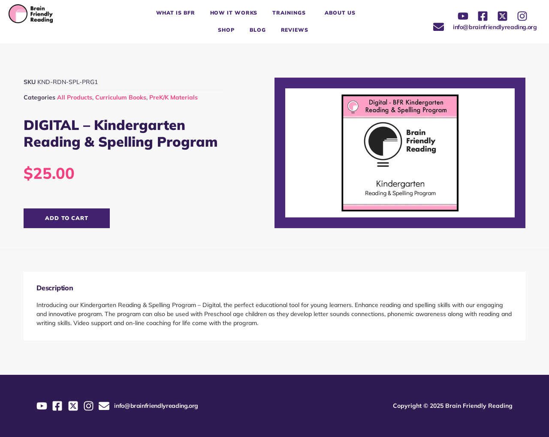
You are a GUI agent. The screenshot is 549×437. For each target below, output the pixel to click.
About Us (340, 12)
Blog (258, 30)
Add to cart (66, 217)
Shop (226, 30)
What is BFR (175, 12)
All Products (74, 97)
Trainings (291, 13)
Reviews (294, 30)
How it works (234, 12)
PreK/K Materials (173, 97)
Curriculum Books (120, 97)
